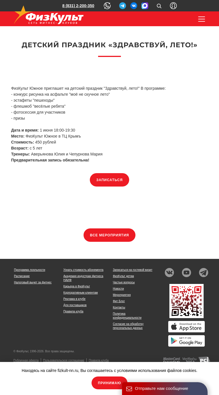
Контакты (119, 307)
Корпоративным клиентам (80, 292)
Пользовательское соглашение (63, 360)
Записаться (109, 180)
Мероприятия (122, 294)
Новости (118, 288)
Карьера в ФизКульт (76, 286)
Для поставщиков (74, 305)
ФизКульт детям (123, 276)
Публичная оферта (25, 360)
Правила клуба (73, 311)
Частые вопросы (124, 282)
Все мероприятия (109, 235)
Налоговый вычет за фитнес (33, 282)
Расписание (22, 276)
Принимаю (109, 383)
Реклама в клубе (74, 298)
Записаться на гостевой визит (133, 269)
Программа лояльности (29, 269)
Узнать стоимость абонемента (83, 269)
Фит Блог (119, 301)
